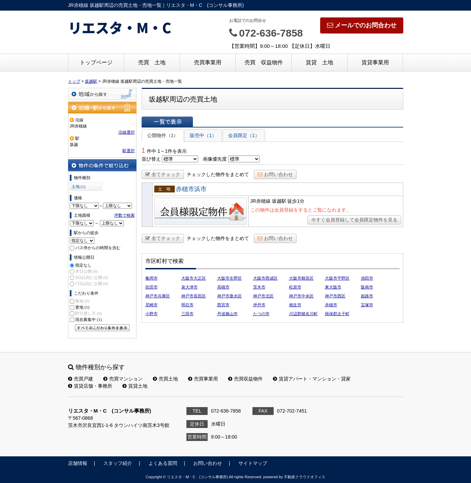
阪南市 (367, 287)
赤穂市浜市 (191, 189)
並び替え (151, 159)
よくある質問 (162, 463)
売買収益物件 (245, 378)
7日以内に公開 (91, 283)
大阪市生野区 (229, 278)
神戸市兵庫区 (157, 296)
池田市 (367, 278)
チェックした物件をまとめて (218, 174)
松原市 (295, 287)
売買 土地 (152, 62)
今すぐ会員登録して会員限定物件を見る (354, 220)
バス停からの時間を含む (97, 247)
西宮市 (223, 305)
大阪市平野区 (337, 278)
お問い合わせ (275, 174)
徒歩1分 (295, 201)
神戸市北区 (263, 296)
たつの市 (261, 313)
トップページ (96, 62)
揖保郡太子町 (337, 313)
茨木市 (259, 287)
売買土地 (165, 378)
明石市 (187, 305)
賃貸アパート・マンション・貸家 (312, 378)
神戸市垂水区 (229, 296)
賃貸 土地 (319, 62)
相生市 (295, 305)
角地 (82, 301)
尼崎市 (151, 305)
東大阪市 (333, 287)
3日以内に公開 (91, 277)
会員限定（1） (244, 135)
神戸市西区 (335, 296)
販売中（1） (203, 135)
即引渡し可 (88, 313)
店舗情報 (77, 463)
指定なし (83, 265)
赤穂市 (331, 305)
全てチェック (162, 174)
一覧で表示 (167, 122)
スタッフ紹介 (117, 463)
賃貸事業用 (375, 62)
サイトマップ (252, 463)
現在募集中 (88, 319)
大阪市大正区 (193, 278)
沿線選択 (126, 132)
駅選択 (128, 150)
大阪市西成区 (265, 278)
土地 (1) (78, 186)
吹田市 (151, 287)
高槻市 (223, 287)
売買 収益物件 (264, 62)
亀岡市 (151, 278)
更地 (82, 307)
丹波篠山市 (227, 313)
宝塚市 (367, 305)
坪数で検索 (124, 215)
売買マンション (123, 378)
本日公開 (86, 271)
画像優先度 (215, 159)
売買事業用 (207, 62)
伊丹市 (259, 305)
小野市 (151, 313)
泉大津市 (189, 287)
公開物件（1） (163, 135)
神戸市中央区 (301, 296)
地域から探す (102, 94)
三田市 (187, 313)
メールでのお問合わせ (361, 25)
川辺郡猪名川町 (303, 313)
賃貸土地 (134, 386)
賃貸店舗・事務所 (90, 386)
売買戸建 (80, 378)
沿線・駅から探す (102, 107)
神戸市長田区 (193, 296)
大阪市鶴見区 (301, 278)
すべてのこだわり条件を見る (102, 327)
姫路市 (367, 296)
